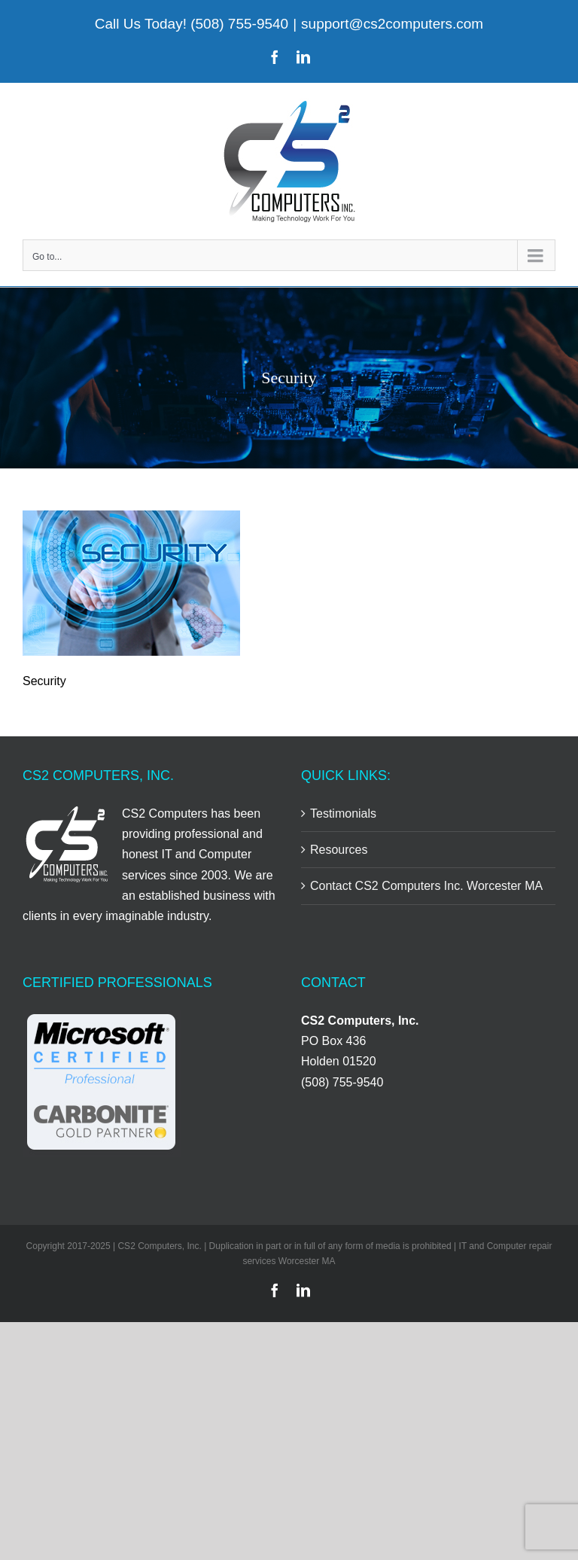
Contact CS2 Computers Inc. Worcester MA (426, 885)
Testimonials (343, 813)
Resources (338, 849)
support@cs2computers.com (392, 24)
